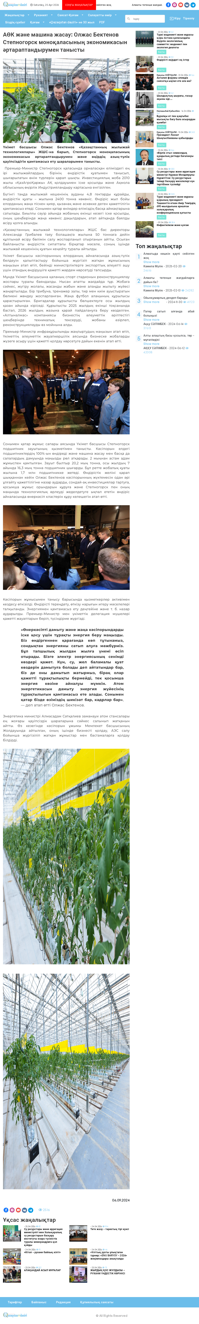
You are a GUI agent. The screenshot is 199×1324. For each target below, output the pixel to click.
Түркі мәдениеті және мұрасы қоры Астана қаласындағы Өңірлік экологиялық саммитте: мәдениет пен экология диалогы (175, 41)
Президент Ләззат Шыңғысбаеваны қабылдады (175, 136)
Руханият (41, 15)
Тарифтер (15, 1302)
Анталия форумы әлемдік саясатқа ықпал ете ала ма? (174, 79)
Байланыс (38, 1302)
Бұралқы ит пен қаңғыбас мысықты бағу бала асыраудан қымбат (176, 119)
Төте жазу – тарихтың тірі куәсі (109, 1229)
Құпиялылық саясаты (97, 1302)
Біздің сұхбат (15, 22)
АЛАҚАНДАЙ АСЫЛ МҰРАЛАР (42, 1270)
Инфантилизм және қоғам (173, 225)
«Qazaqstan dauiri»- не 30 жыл (71, 22)
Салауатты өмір (100, 15)
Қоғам (34, 22)
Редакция (63, 1302)
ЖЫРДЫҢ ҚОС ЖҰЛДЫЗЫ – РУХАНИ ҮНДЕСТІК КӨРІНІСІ (107, 1272)
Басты (161, 52)
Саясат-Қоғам (67, 15)
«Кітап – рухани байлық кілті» (42, 1252)
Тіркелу (188, 18)
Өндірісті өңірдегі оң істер (173, 59)
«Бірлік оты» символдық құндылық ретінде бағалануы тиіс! (175, 156)
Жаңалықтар (15, 15)
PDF (102, 22)
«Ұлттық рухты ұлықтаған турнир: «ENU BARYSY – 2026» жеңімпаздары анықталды (108, 1255)
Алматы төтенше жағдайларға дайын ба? (161, 4)
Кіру (174, 18)
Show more (151, 262)
